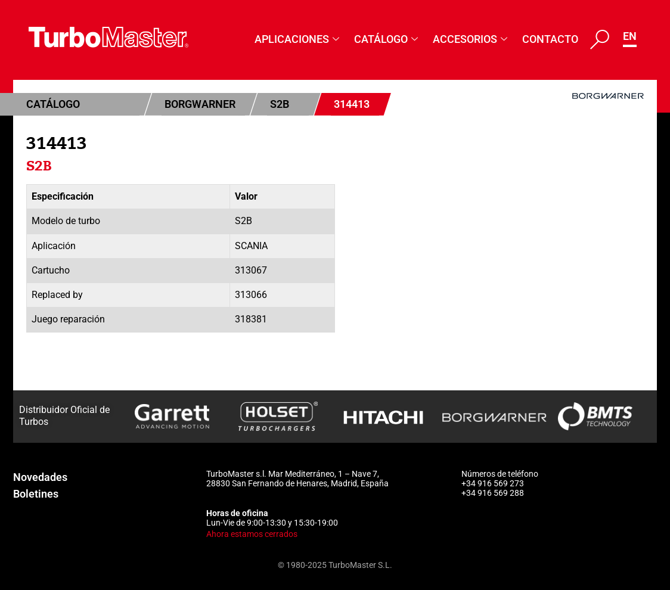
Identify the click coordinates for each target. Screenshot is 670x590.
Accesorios (471, 39)
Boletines (35, 493)
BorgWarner (200, 104)
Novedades (40, 477)
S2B (279, 104)
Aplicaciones (298, 39)
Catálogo (387, 39)
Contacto (550, 39)
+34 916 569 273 (492, 483)
